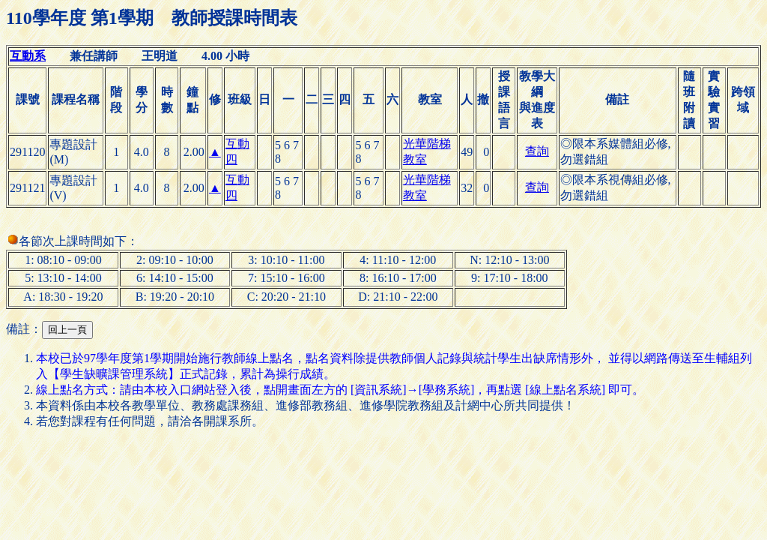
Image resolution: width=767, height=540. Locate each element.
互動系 (28, 56)
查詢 (537, 151)
